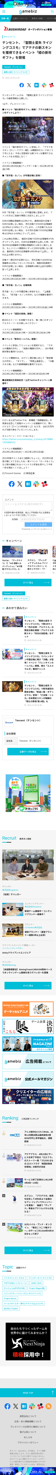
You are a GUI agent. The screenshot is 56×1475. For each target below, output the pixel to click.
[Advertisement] (24, 594)
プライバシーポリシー (28, 1455)
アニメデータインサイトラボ (40, 1290)
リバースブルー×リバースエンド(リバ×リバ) (22, 1306)
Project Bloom (10, 1311)
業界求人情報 (37, 18)
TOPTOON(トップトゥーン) (15, 1295)
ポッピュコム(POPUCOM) (14, 1301)
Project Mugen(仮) (37, 1301)
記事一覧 (5, 18)
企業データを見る (28, 764)
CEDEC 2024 (36, 1295)
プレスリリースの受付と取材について (28, 1439)
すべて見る (28, 582)
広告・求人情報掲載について (28, 1434)
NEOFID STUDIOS (11, 1321)
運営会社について (28, 1428)
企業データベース (20, 18)
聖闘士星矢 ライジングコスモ (16, 72)
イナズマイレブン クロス (14, 1290)
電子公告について (28, 1444)
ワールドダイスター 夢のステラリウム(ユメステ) (23, 1316)
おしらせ (28, 1449)
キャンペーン (9, 36)
